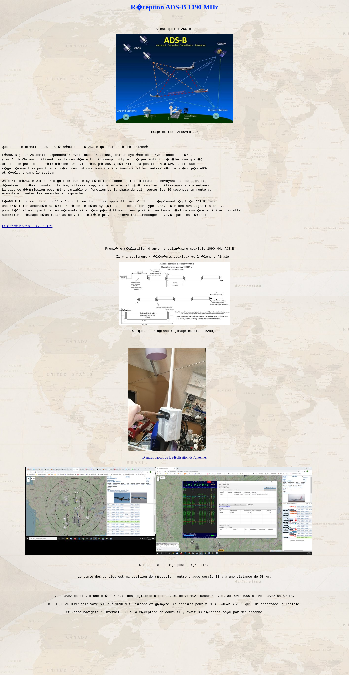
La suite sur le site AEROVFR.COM (27, 238)
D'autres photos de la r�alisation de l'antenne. (174, 479)
